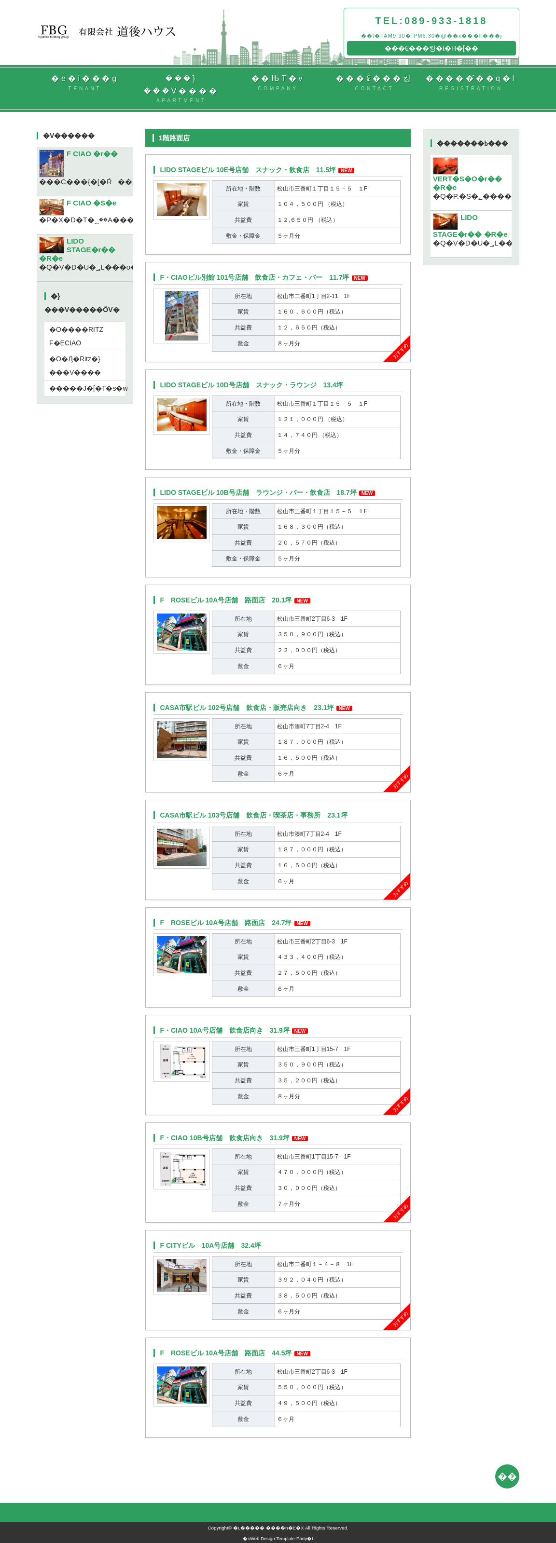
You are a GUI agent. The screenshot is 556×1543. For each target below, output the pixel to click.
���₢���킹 (374, 83)
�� (507, 1476)
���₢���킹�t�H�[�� (431, 48)
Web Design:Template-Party (278, 1538)
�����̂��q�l (471, 83)
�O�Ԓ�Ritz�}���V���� (75, 365)
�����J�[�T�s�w (87, 388)
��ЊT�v (278, 83)
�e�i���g (85, 83)
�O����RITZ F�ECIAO (76, 336)
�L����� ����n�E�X (268, 1527)
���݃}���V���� (181, 89)
